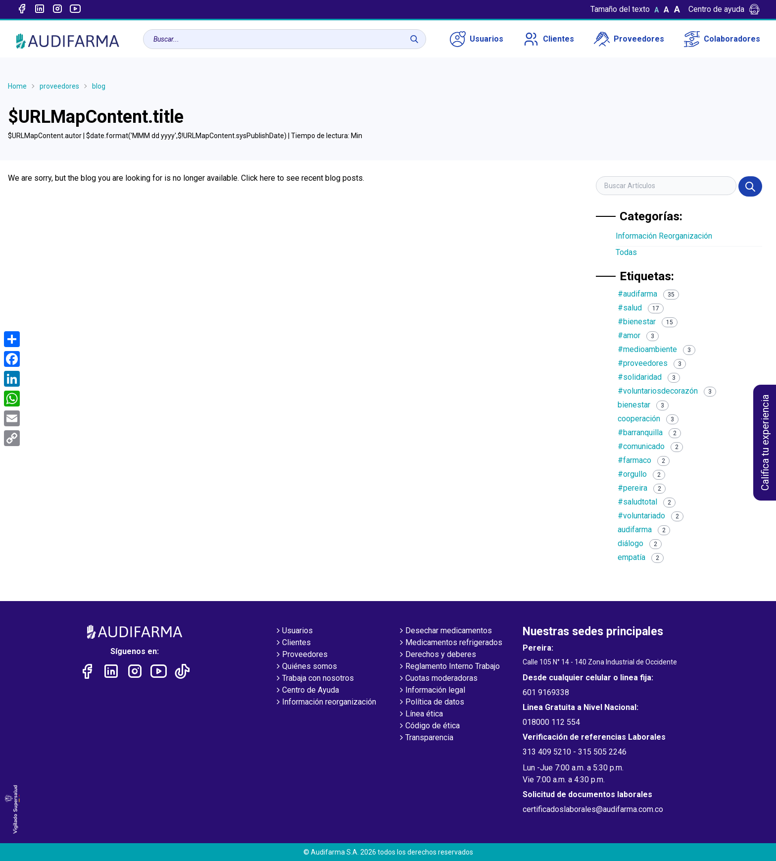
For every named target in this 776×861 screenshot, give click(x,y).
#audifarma (648, 294)
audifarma (644, 529)
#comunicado (650, 446)
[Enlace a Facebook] (22, 9)
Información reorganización (325, 702)
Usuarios (476, 39)
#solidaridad (649, 377)
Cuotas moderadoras (437, 678)
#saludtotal (647, 501)
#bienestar (648, 321)
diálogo (640, 543)
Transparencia (425, 738)
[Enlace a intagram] (57, 9)
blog (98, 86)
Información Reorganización (664, 236)
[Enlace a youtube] (75, 9)
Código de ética (428, 726)
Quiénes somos (305, 666)
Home (17, 86)
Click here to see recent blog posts (302, 178)
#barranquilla (649, 432)
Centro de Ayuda (306, 690)
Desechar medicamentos (444, 631)
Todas (626, 252)
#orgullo (641, 474)
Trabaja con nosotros (314, 678)
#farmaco (644, 460)
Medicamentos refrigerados (449, 643)
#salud (641, 307)
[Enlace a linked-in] (40, 9)
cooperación (648, 418)
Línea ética (420, 714)
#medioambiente (656, 349)
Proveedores (629, 39)
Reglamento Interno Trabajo (448, 666)
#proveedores (652, 363)
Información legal (431, 690)
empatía (641, 557)
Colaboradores (722, 39)
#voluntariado (650, 515)
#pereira (642, 488)
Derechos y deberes (436, 655)
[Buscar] (414, 39)
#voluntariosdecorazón (667, 391)
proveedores (59, 86)
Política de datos (430, 702)
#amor (638, 335)
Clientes (548, 39)
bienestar (643, 404)
